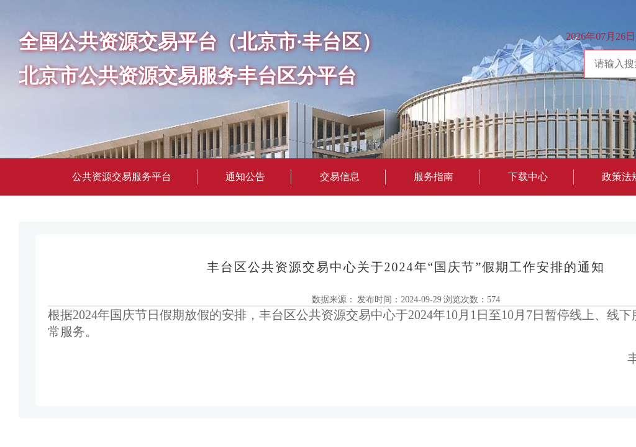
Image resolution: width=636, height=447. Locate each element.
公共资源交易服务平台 (121, 176)
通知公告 (245, 176)
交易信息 (340, 176)
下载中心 (528, 176)
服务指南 (433, 176)
